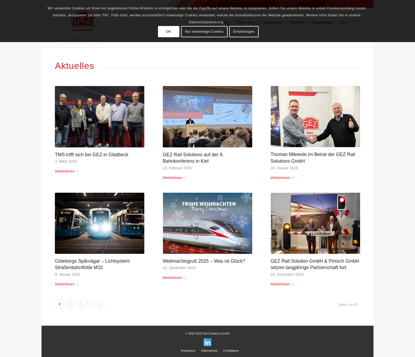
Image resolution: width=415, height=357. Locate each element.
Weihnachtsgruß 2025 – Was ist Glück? (204, 261)
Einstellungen (244, 32)
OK (168, 32)
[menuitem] (188, 350)
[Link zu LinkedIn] (207, 342)
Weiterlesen (67, 171)
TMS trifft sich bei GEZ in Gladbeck (91, 154)
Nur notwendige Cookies (204, 32)
